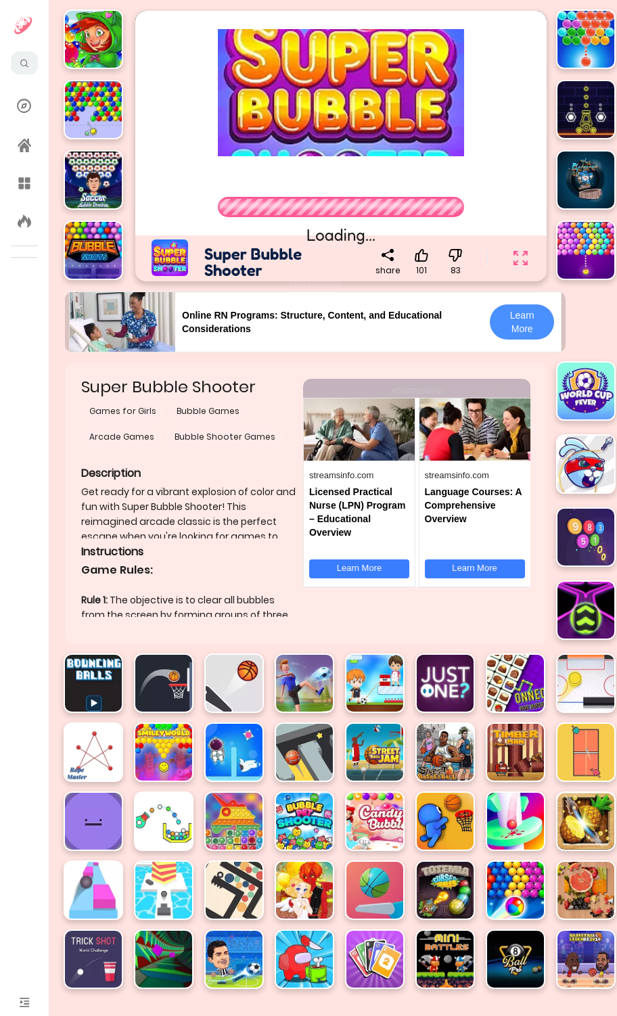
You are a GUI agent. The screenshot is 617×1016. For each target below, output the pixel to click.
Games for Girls (122, 411)
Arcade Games (121, 436)
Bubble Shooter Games (225, 436)
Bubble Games (208, 411)
